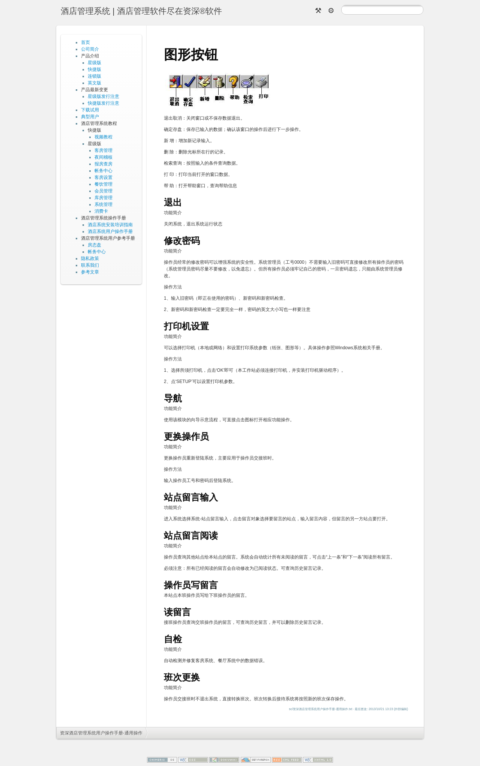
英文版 (94, 83)
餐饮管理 (103, 184)
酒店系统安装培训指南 (110, 224)
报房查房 (103, 164)
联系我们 (90, 265)
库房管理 (103, 197)
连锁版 (94, 76)
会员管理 (103, 191)
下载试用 (90, 110)
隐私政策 (90, 258)
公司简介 (90, 49)
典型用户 (90, 116)
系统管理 (103, 204)
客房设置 (103, 177)
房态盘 (94, 245)
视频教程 (103, 137)
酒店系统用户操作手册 (110, 231)
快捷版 (94, 69)
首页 (85, 42)
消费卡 (101, 211)
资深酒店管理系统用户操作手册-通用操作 (101, 733)
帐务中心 (103, 170)
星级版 (94, 62)
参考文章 (90, 272)
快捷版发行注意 (103, 103)
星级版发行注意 (103, 96)
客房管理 (103, 150)
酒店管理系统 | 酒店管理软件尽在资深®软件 (141, 11)
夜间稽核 (103, 157)
